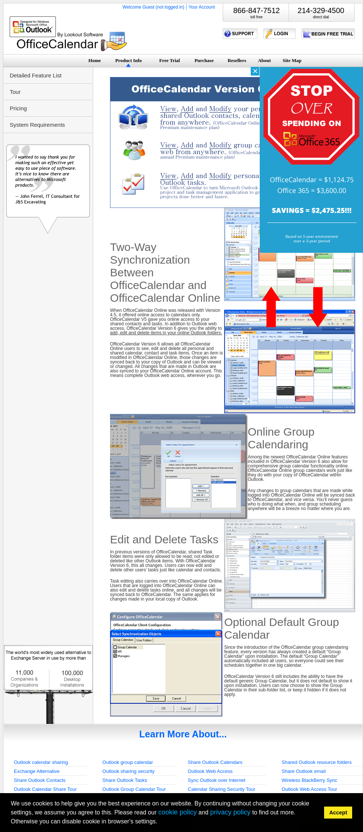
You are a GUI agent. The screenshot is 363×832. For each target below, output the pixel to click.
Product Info (128, 60)
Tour (15, 92)
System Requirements (37, 125)
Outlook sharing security (129, 771)
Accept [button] (338, 813)
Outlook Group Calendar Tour (134, 789)
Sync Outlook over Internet (216, 780)
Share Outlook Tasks (125, 780)
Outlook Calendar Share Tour (45, 789)
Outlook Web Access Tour (309, 789)
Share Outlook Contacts (39, 780)
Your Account (202, 7)
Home (94, 60)
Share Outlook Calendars (215, 762)
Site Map (292, 60)
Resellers (237, 60)
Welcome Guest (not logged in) (153, 7)
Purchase (204, 60)
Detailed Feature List (35, 75)
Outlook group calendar (128, 762)
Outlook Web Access (210, 771)
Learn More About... (183, 734)
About (264, 60)
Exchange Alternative (37, 771)
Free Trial (169, 60)
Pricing (18, 108)
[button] (160, 822)
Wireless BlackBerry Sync (310, 780)
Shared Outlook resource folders (317, 762)
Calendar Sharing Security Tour (221, 789)
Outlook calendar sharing (41, 762)
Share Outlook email (304, 771)
